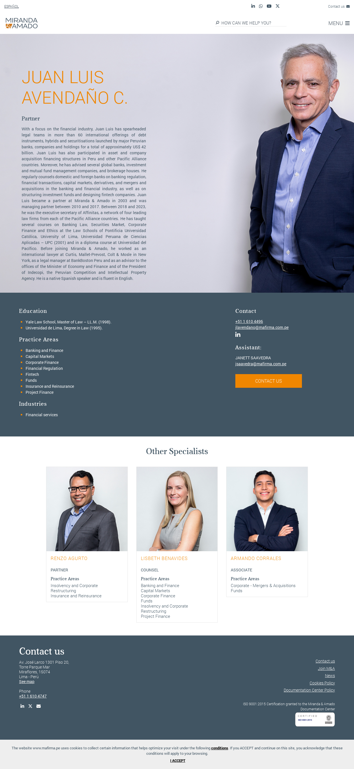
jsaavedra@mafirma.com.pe (260, 363)
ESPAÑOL (11, 6)
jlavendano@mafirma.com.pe (262, 327)
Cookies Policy (322, 683)
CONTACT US (268, 381)
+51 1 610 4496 (249, 321)
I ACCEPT (177, 760)
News (330, 675)
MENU (339, 23)
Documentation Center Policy (309, 690)
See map (26, 681)
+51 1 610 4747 (33, 696)
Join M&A (326, 668)
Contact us (339, 6)
